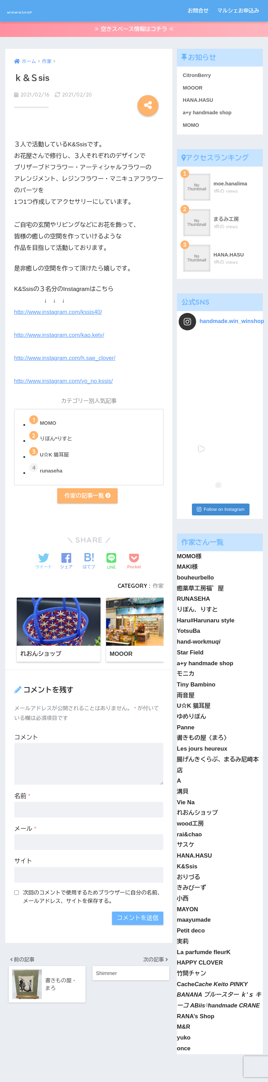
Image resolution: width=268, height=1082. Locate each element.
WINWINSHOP (36, 11)
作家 (158, 586)
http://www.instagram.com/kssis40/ (59, 310)
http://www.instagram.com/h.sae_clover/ (66, 356)
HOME (134, 1052)
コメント (26, 738)
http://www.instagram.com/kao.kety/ (61, 333)
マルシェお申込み (238, 11)
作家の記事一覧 (87, 495)
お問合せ (198, 11)
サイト (23, 862)
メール (25, 830)
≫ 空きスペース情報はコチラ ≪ (133, 31)
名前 (22, 797)
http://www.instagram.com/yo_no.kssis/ (65, 379)
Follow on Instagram (221, 390)
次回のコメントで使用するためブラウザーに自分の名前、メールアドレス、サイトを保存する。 (93, 898)
